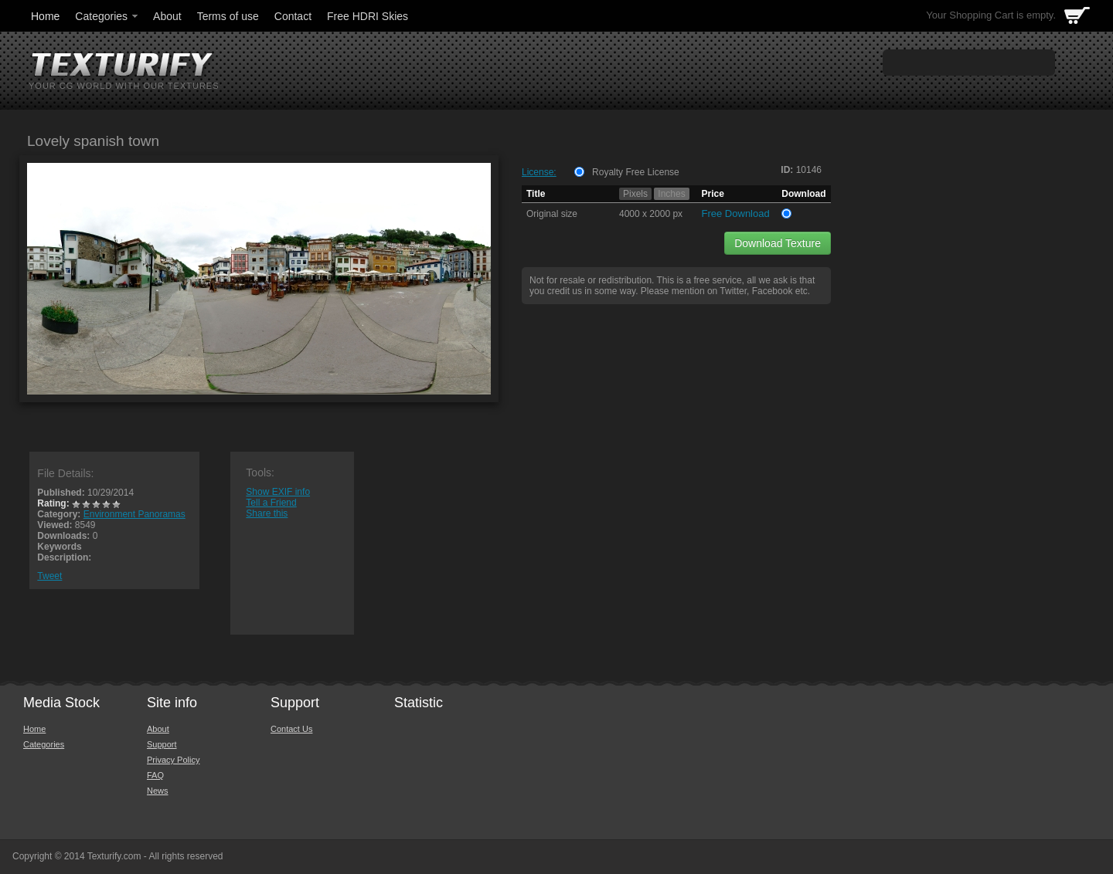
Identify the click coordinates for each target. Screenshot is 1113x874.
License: (539, 172)
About (167, 16)
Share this (267, 513)
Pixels (635, 193)
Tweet (49, 576)
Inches (671, 193)
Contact (292, 16)
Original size (551, 213)
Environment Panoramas (134, 514)
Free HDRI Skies (367, 16)
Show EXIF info (278, 491)
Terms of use (228, 16)
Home (45, 16)
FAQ (155, 775)
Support (162, 744)
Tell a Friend (271, 502)
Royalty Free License (635, 172)
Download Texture (777, 243)
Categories (107, 16)
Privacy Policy (173, 759)
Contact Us (291, 728)
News (157, 790)
